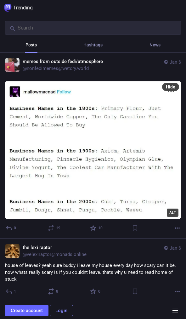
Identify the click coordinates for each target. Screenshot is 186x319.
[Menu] (175, 310)
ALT (172, 212)
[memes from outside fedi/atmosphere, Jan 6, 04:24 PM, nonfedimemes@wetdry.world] (93, 146)
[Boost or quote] (54, 228)
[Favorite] (96, 228)
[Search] (93, 28)
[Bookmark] (135, 228)
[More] (177, 228)
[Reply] (11, 228)
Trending (18, 8)
